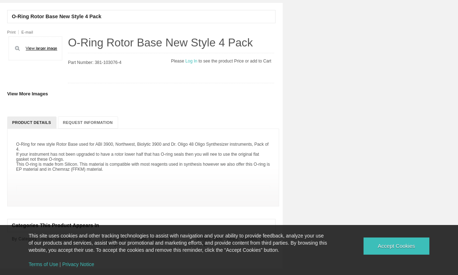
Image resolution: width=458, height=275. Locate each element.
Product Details (31, 122)
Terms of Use (43, 264)
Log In (192, 61)
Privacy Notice (78, 264)
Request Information (88, 122)
